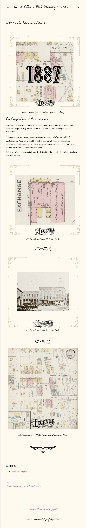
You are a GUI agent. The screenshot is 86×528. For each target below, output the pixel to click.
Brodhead (17, 486)
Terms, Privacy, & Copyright (43, 509)
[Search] (78, 7)
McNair (25, 486)
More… (63, 7)
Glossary (50, 7)
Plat (39, 7)
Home (18, 7)
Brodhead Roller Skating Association (23, 144)
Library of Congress (19, 471)
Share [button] (8, 483)
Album (29, 7)
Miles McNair (35, 486)
